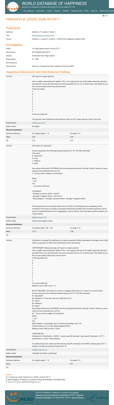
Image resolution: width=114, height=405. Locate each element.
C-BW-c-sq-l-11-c (38, 123)
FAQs (87, 11)
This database (28, 11)
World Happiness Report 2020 (43, 36)
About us (94, 11)
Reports (58, 11)
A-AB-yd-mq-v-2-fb (39, 217)
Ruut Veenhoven (78, 398)
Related (66, 11)
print (105, 16)
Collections (40, 11)
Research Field (76, 11)
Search (49, 11)
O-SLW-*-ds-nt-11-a (39, 350)
